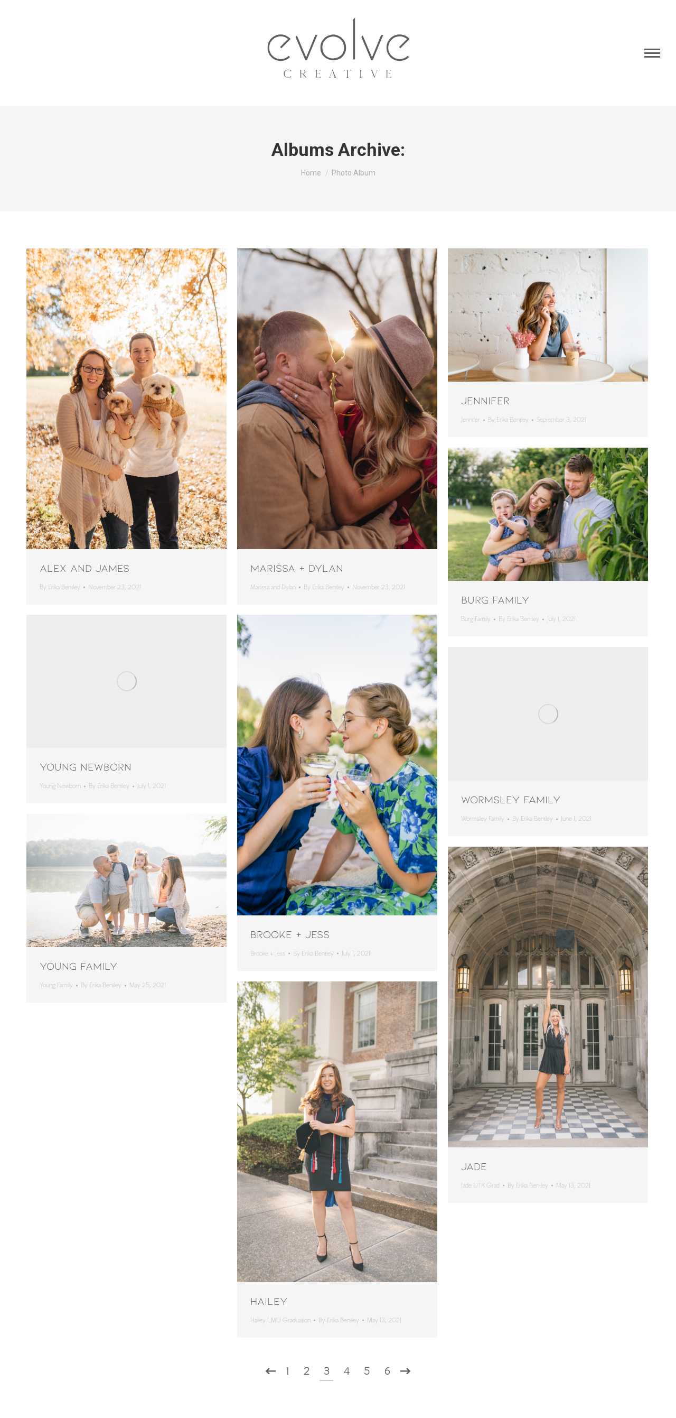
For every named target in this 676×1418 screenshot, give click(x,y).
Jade (474, 1166)
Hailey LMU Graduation (280, 1320)
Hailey (268, 1300)
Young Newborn (86, 766)
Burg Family (495, 599)
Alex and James (84, 567)
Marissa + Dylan (296, 567)
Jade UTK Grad (480, 1185)
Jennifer (485, 400)
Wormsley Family (510, 799)
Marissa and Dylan (273, 587)
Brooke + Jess (290, 934)
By (60, 587)
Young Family (78, 965)
